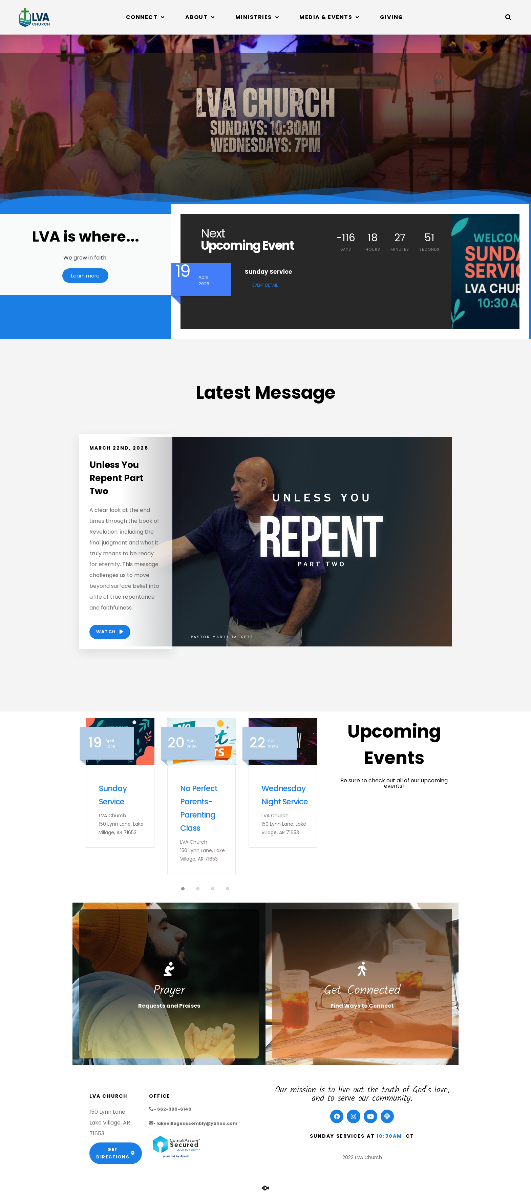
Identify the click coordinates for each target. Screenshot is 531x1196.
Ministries (257, 17)
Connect (145, 17)
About (200, 17)
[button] (508, 17)
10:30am (389, 1137)
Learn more (85, 278)
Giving (391, 17)
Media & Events (329, 17)
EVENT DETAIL (265, 285)
